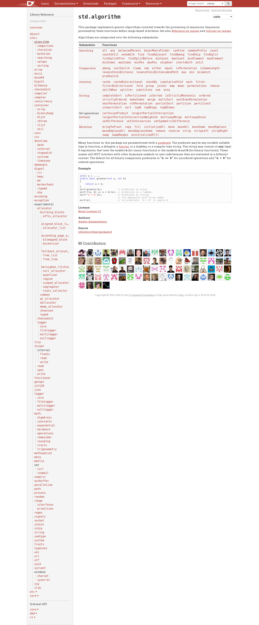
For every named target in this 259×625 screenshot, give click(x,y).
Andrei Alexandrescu (92, 221)
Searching (86, 50)
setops (84, 117)
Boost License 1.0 (89, 211)
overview (36, 27)
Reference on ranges (185, 31)
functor (124, 146)
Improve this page (221, 10)
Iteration (85, 82)
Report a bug (202, 10)
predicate (164, 142)
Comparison (87, 68)
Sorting (84, 95)
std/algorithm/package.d (95, 232)
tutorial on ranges (218, 31)
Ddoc (181, 295)
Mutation (85, 127)
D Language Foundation (142, 295)
